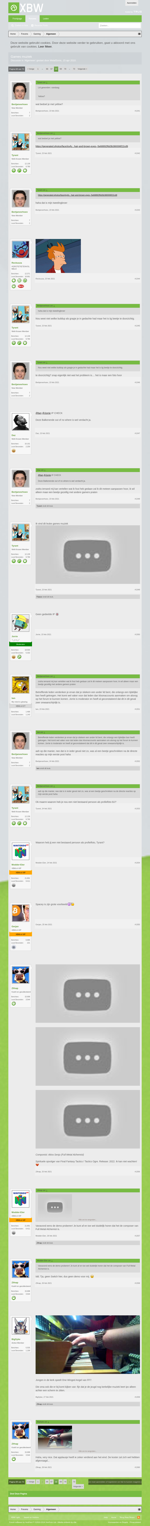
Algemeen (30, 60)
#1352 (137, 761)
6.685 (28, 940)
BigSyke (16, 1339)
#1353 (137, 809)
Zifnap (15, 988)
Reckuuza (17, 263)
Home (113, 1517)
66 (47, 69)
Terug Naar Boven (127, 1517)
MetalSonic (56, 60)
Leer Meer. (45, 46)
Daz (13, 435)
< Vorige (30, 69)
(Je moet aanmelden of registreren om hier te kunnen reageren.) (115, 1482)
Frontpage (17, 18)
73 (74, 69)
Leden (46, 18)
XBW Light (15, 1517)
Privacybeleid (135, 1522)
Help (106, 1517)
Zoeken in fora (21, 25)
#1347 (137, 433)
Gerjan (15, 926)
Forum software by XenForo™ (33, 1522)
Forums (32, 18)
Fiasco (39, 597)
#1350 (137, 634)
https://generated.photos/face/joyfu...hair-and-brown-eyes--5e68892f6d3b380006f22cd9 (82, 146)
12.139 (27, 164)
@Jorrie (46, 413)
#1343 (137, 210)
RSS (138, 1517)
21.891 (27, 878)
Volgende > (82, 69)
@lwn (39, 413)
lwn (13, 698)
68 (56, 69)
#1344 (137, 279)
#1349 (137, 590)
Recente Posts (41, 25)
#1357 (137, 1236)
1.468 (28, 712)
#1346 (137, 382)
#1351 (137, 709)
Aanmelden (132, 3)
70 (65, 69)
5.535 (28, 1348)
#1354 (137, 863)
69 (61, 69)
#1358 (137, 1283)
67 (52, 69)
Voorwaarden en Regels (118, 1522)
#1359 (137, 1397)
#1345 (137, 326)
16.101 (27, 444)
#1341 (137, 111)
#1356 (137, 1172)
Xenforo (35, 1517)
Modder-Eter (18, 864)
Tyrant (15, 155)
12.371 (27, 274)
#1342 (137, 153)
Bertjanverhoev (20, 104)
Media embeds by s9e (67, 1522)
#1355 (137, 924)
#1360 (137, 1467)
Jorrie (15, 636)
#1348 (137, 499)
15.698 (27, 997)
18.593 (27, 650)
